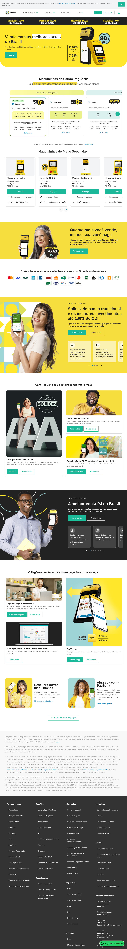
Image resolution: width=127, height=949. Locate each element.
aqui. (58, 755)
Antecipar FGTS (76, 484)
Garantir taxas (79, 264)
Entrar (98, 13)
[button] (16, 21)
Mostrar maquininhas (43, 714)
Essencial (56, 115)
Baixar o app (74, 672)
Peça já (11, 63)
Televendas (66, 13)
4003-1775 (101, 919)
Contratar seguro (16, 627)
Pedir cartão (74, 441)
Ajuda (80, 13)
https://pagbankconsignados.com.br (95, 783)
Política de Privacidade (67, 3)
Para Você (50, 13)
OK (121, 4)
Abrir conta (77, 345)
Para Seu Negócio (30, 13)
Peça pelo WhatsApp (112, 943)
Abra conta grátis (104, 716)
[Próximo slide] (66, 222)
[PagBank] (11, 12)
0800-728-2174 (103, 927)
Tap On (94, 115)
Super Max (19, 116)
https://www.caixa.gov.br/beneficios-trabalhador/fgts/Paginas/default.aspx (32, 783)
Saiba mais (28, 146)
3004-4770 (101, 935)
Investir (12, 484)
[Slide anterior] (61, 222)
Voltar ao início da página (63, 730)
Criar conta (109, 13)
